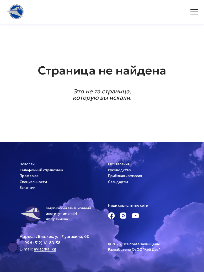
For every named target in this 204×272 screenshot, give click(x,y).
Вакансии (27, 187)
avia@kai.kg (45, 249)
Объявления (119, 164)
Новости (27, 164)
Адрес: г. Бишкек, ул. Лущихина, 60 (54, 236)
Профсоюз (29, 176)
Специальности (33, 182)
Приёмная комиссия (125, 176)
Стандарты (118, 182)
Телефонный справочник (41, 170)
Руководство (119, 170)
